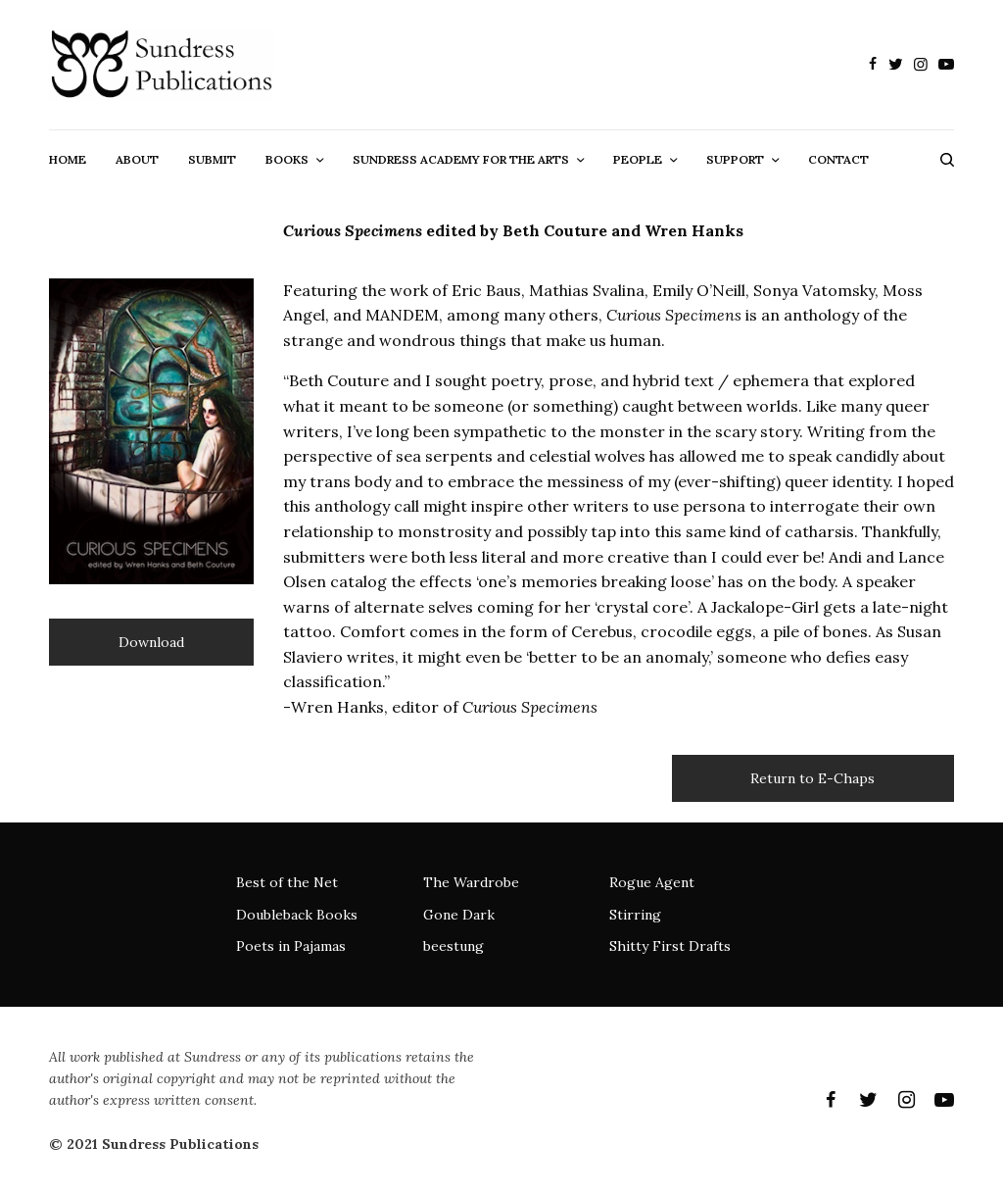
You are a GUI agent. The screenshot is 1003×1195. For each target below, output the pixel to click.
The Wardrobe (471, 882)
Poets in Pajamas (291, 946)
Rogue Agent (651, 882)
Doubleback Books (297, 914)
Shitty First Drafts (670, 946)
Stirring (635, 914)
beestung (453, 946)
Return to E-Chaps (812, 778)
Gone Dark (459, 914)
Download (151, 642)
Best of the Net (287, 882)
